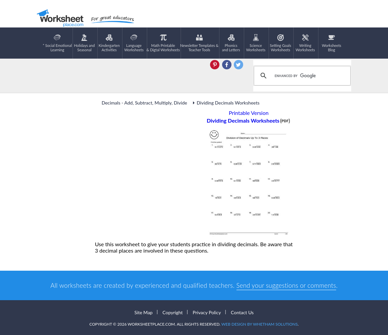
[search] (301, 76)
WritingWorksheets (305, 43)
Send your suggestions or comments (286, 285)
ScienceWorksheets (256, 43)
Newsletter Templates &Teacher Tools (199, 43)
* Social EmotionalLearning (57, 43)
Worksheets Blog (331, 43)
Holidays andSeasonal (84, 43)
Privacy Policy (207, 312)
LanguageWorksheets (133, 43)
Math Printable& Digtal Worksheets (163, 43)
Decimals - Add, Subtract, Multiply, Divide (145, 103)
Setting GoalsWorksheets (280, 43)
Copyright (173, 312)
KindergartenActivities (109, 43)
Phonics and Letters (231, 43)
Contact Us (242, 312)
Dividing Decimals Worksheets (225, 103)
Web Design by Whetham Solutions (259, 324)
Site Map (143, 312)
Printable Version (249, 113)
